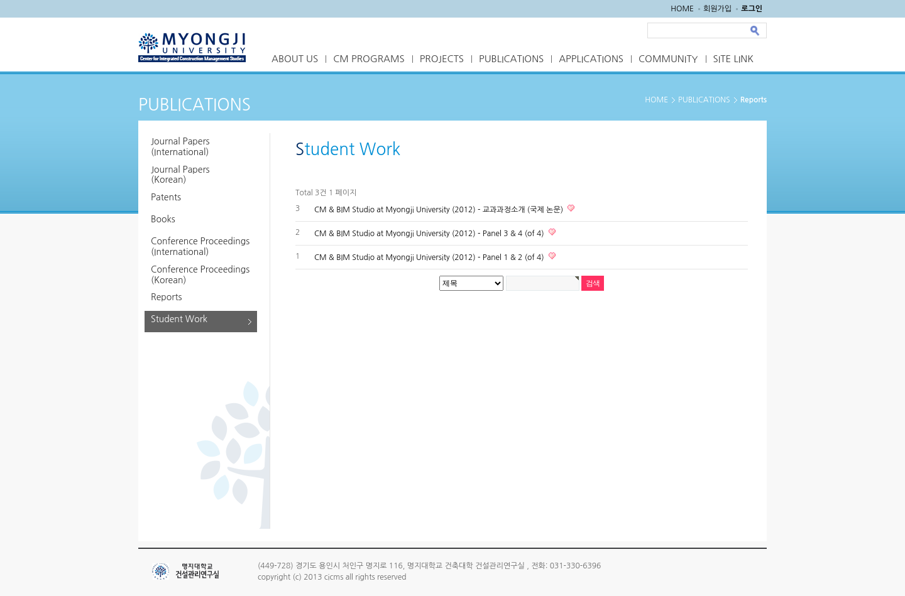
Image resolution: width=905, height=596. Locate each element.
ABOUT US (295, 58)
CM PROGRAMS (369, 58)
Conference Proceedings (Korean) (200, 274)
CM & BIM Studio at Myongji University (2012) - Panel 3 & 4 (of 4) (430, 233)
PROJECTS (442, 58)
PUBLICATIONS (511, 58)
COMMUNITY (668, 58)
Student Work (179, 319)
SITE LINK (733, 58)
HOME (682, 9)
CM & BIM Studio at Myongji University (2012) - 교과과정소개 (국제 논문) (439, 210)
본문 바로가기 (0, 0)
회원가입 (717, 9)
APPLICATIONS (591, 58)
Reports (166, 297)
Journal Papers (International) (180, 146)
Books (163, 219)
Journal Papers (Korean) (180, 175)
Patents (166, 197)
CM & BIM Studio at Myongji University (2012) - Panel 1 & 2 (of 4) (430, 257)
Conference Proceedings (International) (200, 246)
